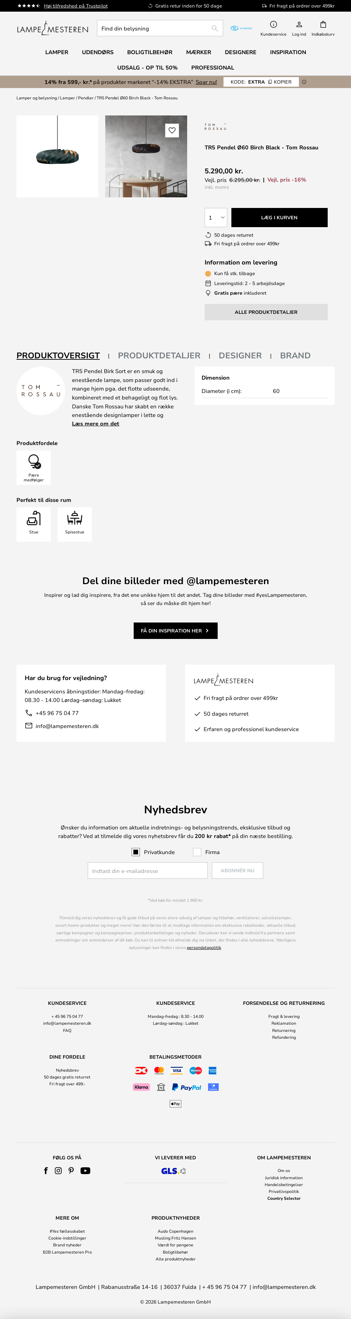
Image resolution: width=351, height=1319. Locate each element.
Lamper (67, 97)
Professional (212, 67)
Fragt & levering (284, 1016)
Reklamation (283, 1023)
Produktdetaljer (159, 355)
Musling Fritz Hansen (175, 1238)
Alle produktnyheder (176, 1258)
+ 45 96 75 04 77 (67, 1016)
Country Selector (284, 1198)
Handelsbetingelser (284, 1184)
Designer (240, 355)
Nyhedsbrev (67, 1070)
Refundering (284, 1037)
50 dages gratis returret (67, 1077)
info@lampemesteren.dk (67, 725)
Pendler (86, 97)
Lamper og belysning (36, 97)
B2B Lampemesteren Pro (67, 1252)
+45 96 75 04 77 (57, 712)
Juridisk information (284, 1177)
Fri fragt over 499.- (67, 1083)
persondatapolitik (204, 947)
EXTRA (261, 81)
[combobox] (160, 28)
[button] (172, 130)
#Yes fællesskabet (67, 1231)
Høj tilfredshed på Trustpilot (76, 5)
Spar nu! (206, 81)
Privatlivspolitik (284, 1191)
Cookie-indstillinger (67, 1238)
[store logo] (52, 28)
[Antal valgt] (216, 217)
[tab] (63, 356)
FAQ (67, 1030)
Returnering (283, 1030)
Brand (295, 355)
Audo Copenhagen (175, 1231)
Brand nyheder (67, 1244)
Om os (284, 1170)
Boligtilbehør (175, 1252)
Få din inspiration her (171, 630)
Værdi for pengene (175, 1244)
